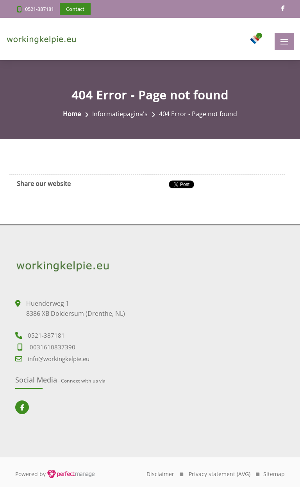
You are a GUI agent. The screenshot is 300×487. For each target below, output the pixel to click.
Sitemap (274, 474)
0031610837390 (52, 347)
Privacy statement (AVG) (219, 474)
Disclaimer (160, 474)
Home (72, 114)
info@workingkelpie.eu (58, 359)
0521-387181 (39, 8)
